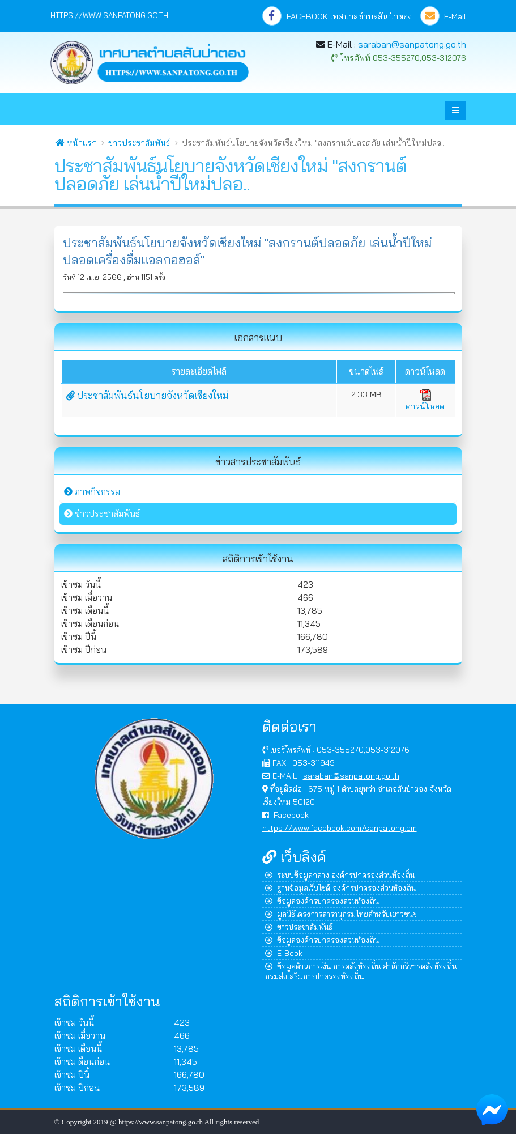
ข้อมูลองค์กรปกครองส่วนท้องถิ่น (322, 901)
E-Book (283, 953)
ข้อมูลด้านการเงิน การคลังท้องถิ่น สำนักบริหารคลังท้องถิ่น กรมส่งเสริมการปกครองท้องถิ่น (361, 971)
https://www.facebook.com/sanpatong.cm (339, 828)
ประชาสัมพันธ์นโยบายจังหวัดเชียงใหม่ (147, 395)
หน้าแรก (76, 143)
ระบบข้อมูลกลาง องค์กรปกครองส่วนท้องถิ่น (340, 875)
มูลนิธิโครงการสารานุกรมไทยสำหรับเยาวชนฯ (341, 914)
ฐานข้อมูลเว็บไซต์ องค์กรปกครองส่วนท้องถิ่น (340, 888)
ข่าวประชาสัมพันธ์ (139, 143)
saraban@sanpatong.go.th (412, 44)
